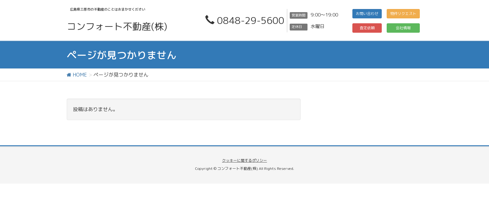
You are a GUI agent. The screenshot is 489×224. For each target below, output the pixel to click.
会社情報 (403, 27)
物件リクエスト (403, 13)
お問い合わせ (367, 13)
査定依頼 (367, 27)
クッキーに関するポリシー (244, 160)
